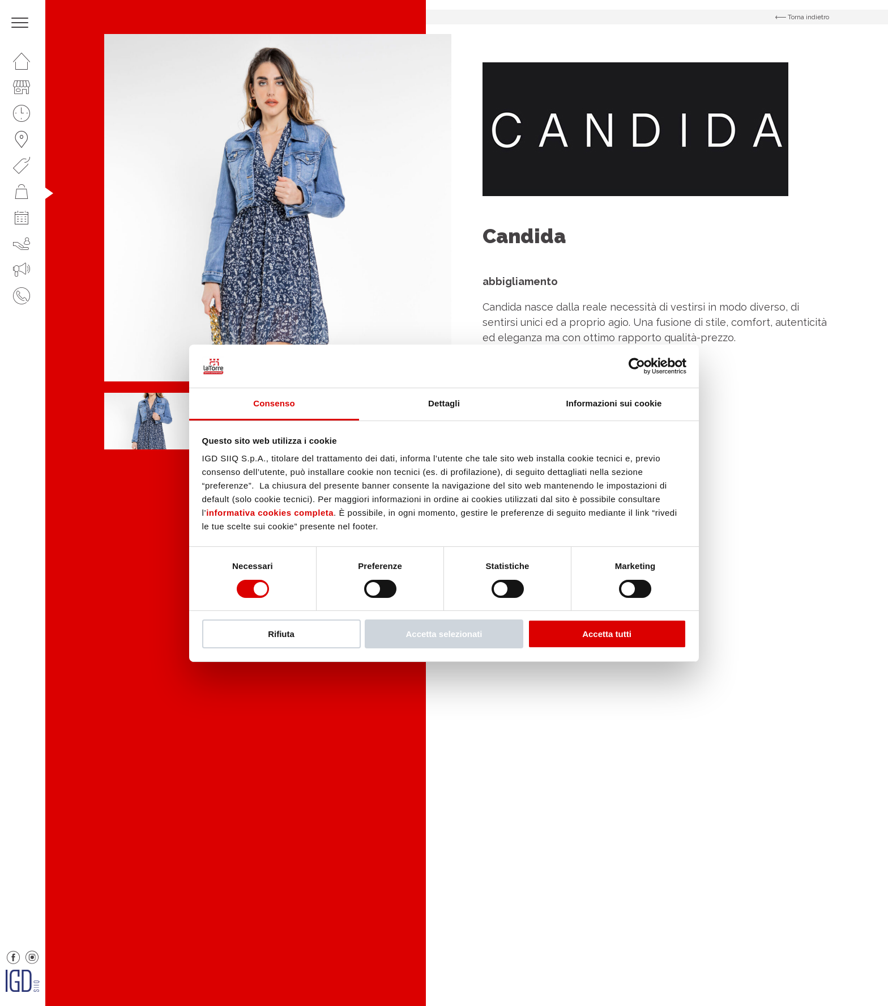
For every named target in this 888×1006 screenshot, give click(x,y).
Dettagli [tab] (444, 403)
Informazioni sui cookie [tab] (614, 403)
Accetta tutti (606, 634)
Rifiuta (281, 634)
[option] (277, 207)
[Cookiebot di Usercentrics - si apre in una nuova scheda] (636, 366)
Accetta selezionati (443, 634)
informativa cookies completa (270, 512)
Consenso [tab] (273, 403)
